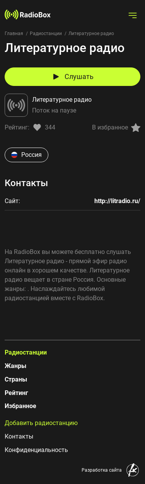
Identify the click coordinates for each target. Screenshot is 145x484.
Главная (14, 33)
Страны (16, 379)
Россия (26, 154)
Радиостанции (46, 33)
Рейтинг (16, 393)
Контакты (19, 436)
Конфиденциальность (36, 450)
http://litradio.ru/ (117, 201)
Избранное (20, 406)
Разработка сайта (102, 470)
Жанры (15, 366)
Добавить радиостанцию (41, 423)
